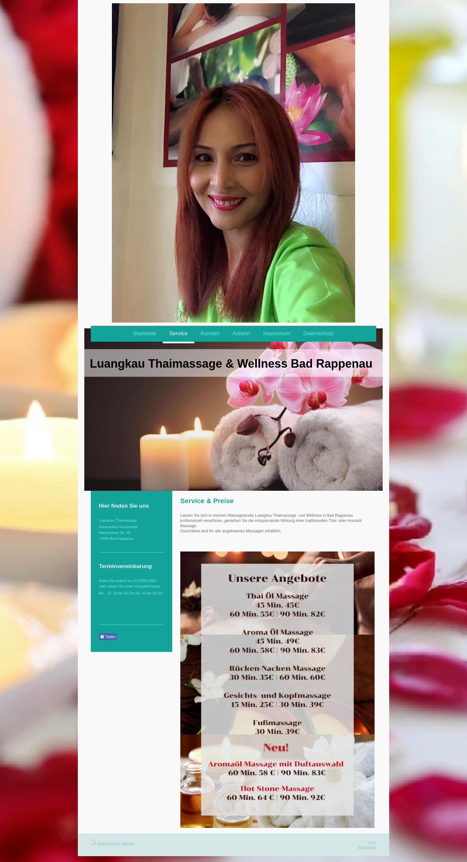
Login (371, 842)
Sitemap (127, 843)
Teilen (107, 637)
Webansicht (367, 847)
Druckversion (105, 843)
